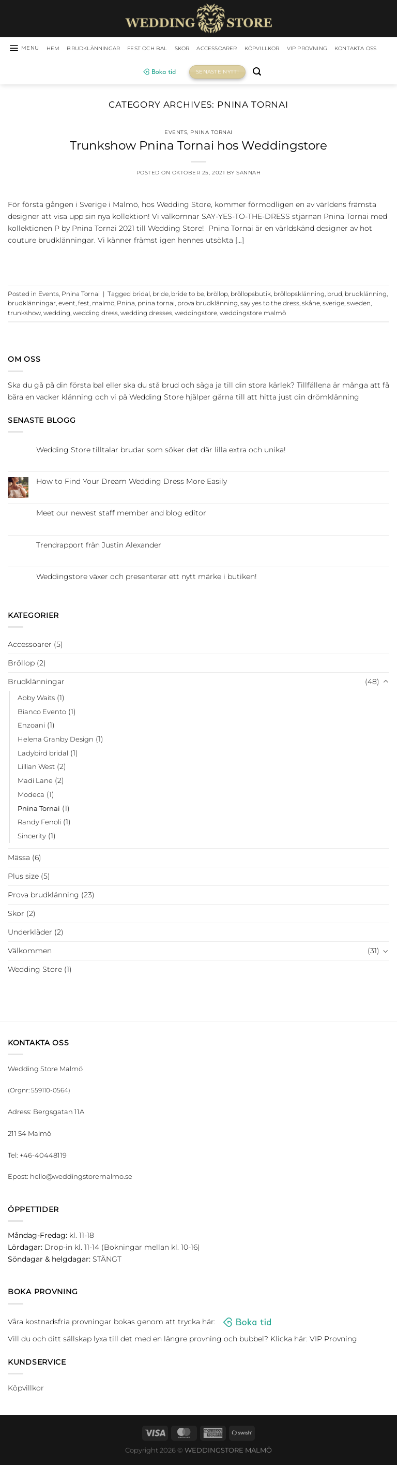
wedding (56, 314)
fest (83, 305)
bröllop (217, 295)
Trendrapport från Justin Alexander (98, 546)
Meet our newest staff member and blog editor (121, 515)
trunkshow (24, 314)
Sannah (248, 174)
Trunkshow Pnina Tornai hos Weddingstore (198, 147)
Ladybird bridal (43, 754)
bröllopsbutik (251, 295)
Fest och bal (171, 49)
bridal (141, 295)
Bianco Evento (42, 713)
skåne (311, 305)
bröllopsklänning (299, 295)
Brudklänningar (109, 49)
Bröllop (21, 664)
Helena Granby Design (56, 740)
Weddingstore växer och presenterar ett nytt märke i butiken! (146, 578)
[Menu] (29, 49)
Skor (211, 49)
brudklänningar (32, 305)
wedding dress (95, 314)
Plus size (23, 877)
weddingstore (196, 314)
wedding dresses (146, 314)
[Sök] (289, 74)
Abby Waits (36, 699)
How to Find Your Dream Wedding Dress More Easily (131, 483)
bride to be (187, 295)
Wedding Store (35, 970)
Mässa (19, 859)
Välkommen (30, 952)
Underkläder (30, 933)
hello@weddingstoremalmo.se (81, 1178)
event (66, 305)
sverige (333, 305)
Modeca (31, 796)
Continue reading (198, 263)
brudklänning (366, 295)
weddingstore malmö (253, 314)
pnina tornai (156, 305)
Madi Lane (35, 782)
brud (334, 295)
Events (175, 133)
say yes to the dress (269, 305)
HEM (62, 49)
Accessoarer (251, 49)
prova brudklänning (207, 305)
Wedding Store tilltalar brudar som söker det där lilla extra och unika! (161, 451)
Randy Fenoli (39, 824)
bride (160, 295)
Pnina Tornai (211, 133)
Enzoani (31, 727)
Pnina (126, 305)
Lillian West (36, 768)
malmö (103, 305)
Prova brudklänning (43, 896)
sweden (359, 305)
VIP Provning (357, 49)
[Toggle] (385, 683)
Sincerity (32, 837)
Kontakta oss (132, 73)
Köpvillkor (304, 49)
